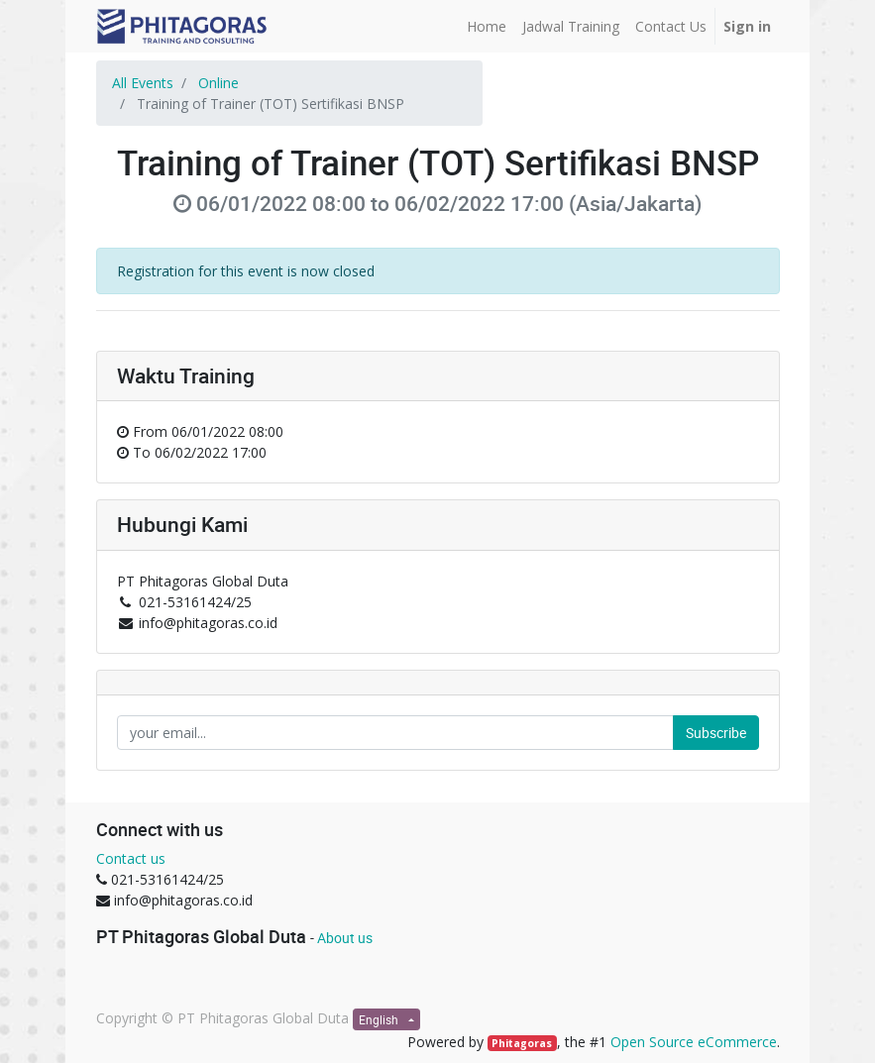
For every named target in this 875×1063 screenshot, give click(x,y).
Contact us (130, 858)
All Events (142, 82)
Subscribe (716, 732)
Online (218, 82)
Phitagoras (522, 1043)
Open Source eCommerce (693, 1041)
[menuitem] (486, 26)
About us (345, 937)
